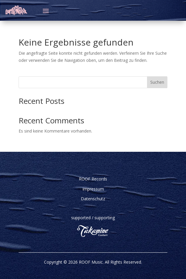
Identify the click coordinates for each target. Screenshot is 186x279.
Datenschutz (93, 198)
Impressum (93, 189)
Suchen (157, 82)
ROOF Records (93, 179)
